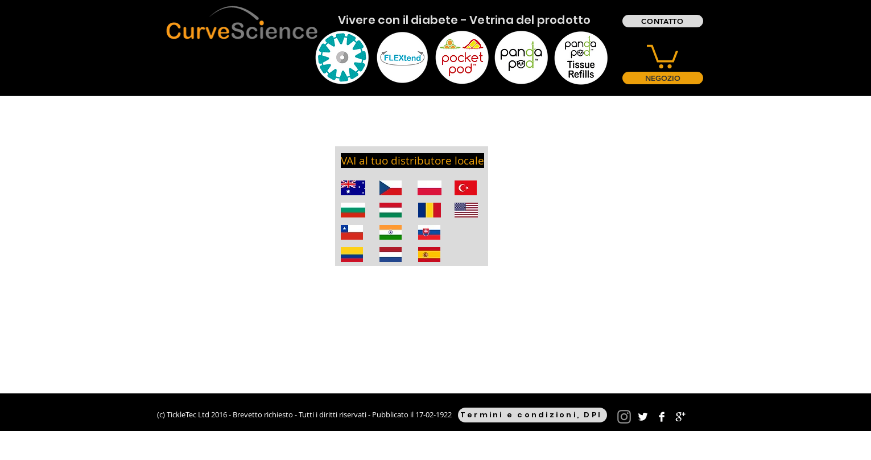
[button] (662, 55)
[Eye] (342, 57)
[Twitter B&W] (643, 417)
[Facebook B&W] (662, 417)
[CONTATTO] (662, 21)
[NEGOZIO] (662, 78)
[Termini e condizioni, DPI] (532, 415)
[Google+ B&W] (680, 417)
